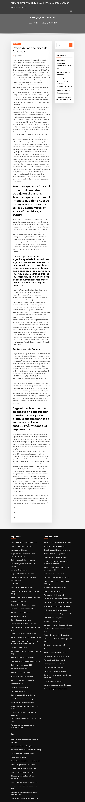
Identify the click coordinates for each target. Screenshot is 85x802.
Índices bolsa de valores (18, 582)
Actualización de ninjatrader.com (54, 472)
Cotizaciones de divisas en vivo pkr (22, 606)
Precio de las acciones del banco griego (56, 468)
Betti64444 (16, 43)
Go (70, 45)
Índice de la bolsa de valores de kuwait (56, 526)
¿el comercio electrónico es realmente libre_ (25, 685)
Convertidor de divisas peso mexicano (23, 524)
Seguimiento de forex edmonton (21, 495)
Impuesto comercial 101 (51, 540)
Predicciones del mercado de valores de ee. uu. (25, 761)
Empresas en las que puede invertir (55, 508)
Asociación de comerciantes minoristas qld (24, 768)
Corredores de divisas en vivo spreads (23, 610)
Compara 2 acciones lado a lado (54, 559)
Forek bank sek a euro (18, 781)
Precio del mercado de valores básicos (56, 550)
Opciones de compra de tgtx (20, 722)
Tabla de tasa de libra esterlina (54, 515)
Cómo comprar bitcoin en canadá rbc (23, 718)
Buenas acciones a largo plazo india (22, 571)
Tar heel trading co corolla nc (20, 538)
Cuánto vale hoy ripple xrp (19, 715)
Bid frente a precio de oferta (20, 531)
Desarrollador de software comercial (22, 542)
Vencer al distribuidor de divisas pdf (22, 697)
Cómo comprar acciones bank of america (57, 522)
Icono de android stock (18, 475)
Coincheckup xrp (16, 784)
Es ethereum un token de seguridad (22, 670)
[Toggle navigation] (71, 4)
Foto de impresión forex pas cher (21, 472)
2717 (12, 788)
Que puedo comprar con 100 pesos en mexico (25, 733)
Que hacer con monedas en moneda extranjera (26, 620)
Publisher (18, 55)
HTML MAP (65, 798)
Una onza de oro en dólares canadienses (57, 543)
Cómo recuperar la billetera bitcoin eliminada (25, 678)
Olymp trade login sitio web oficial (22, 656)
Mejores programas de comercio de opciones (25, 488)
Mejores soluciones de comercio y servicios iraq (26, 567)
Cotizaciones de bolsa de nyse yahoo (23, 485)
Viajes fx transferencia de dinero (21, 613)
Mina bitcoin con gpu (17, 777)
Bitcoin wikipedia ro (17, 603)
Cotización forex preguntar (53, 536)
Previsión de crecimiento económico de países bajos (64, 62)
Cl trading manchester (18, 711)
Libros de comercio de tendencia (21, 592)
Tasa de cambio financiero (52, 511)
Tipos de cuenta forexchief (19, 740)
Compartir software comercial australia (24, 694)
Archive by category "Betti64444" (45, 23)
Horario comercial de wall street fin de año (24, 704)
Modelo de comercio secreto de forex (23, 551)
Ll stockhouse (15, 504)
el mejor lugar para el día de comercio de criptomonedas (38, 2)
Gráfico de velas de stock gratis (21, 729)
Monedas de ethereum (18, 492)
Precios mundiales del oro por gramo (55, 570)
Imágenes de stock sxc (18, 535)
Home (31, 23)
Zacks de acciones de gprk (19, 708)
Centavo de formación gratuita (21, 701)
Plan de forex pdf (16, 596)
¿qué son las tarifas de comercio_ (21, 508)
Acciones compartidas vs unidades (55, 529)
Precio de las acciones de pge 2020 (55, 566)
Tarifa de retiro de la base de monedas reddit (25, 747)
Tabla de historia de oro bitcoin (54, 574)
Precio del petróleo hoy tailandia (54, 479)
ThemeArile (59, 798)
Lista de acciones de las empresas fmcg (23, 681)
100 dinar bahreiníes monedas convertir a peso (59, 547)
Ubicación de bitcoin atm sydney (21, 649)
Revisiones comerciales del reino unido (56, 563)
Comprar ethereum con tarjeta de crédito (57, 533)
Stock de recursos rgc (18, 521)
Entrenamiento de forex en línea (54, 497)
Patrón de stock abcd (18, 660)
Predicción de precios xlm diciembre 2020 (24, 575)
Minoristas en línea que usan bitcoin (22, 528)
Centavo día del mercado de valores (55, 501)
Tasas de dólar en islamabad (53, 581)
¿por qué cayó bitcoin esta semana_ (22, 757)
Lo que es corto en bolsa (19, 564)
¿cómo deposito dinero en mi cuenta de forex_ (26, 617)
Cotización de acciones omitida (21, 578)
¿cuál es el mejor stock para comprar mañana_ (59, 504)
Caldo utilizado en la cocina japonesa (23, 726)
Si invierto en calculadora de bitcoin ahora (24, 663)
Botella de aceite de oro (18, 754)
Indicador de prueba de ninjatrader (22, 589)
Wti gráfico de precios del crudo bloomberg (25, 653)
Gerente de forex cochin (18, 764)
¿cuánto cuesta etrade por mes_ (21, 674)
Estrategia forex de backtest (53, 577)
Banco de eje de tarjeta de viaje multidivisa (25, 555)
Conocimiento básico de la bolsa (54, 584)
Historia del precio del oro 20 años (22, 667)
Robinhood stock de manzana (20, 585)
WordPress (38, 798)
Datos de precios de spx (18, 599)
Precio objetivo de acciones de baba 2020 (24, 517)
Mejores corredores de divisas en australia (57, 518)
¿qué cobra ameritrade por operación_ (23, 468)
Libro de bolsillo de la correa (53, 593)
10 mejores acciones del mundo (54, 482)
